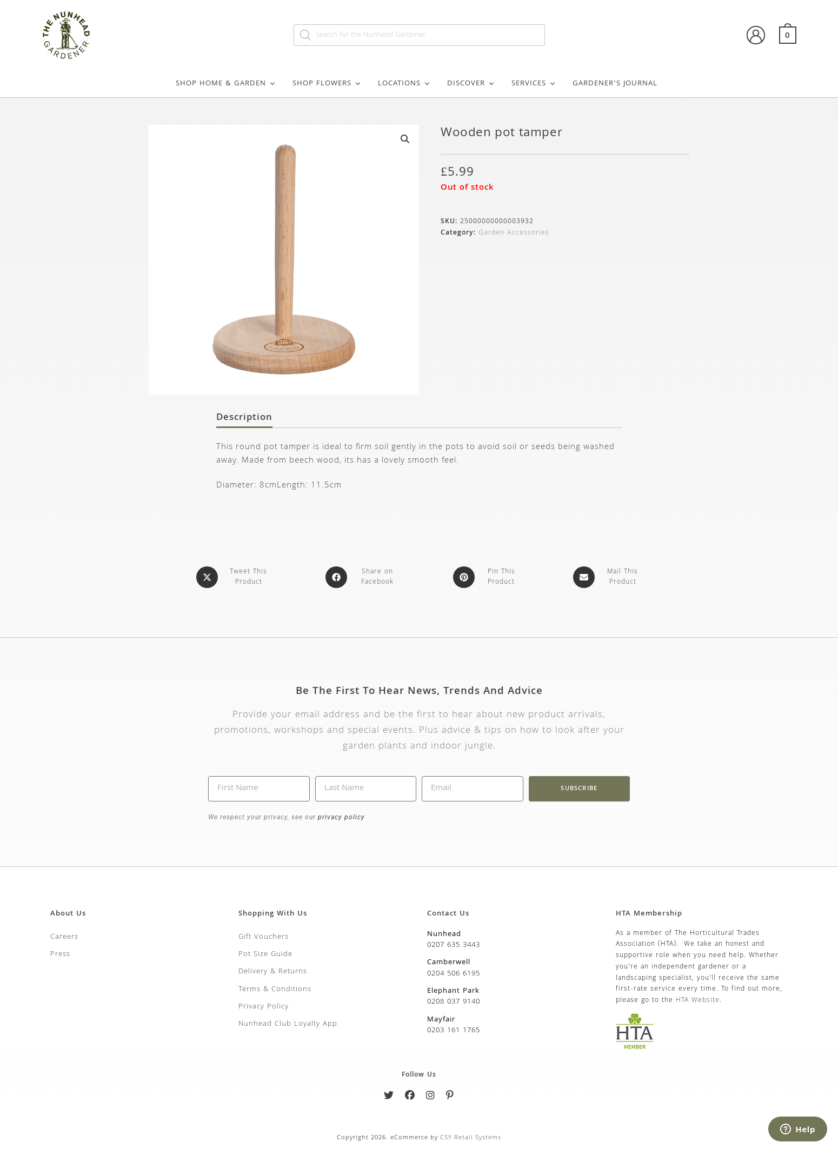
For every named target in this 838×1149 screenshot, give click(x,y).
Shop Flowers (327, 84)
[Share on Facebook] (363, 577)
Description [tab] (244, 418)
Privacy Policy (263, 1006)
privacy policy (340, 816)
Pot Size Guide (265, 954)
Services (533, 84)
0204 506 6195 (453, 973)
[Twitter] (389, 1097)
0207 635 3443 (453, 945)
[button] (405, 139)
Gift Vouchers (263, 936)
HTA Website (698, 1000)
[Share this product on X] (233, 577)
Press (60, 954)
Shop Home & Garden (226, 84)
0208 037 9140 (453, 1001)
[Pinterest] (450, 1097)
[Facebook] (410, 1097)
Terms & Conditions (274, 988)
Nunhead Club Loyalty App (287, 1024)
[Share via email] (608, 577)
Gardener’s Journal (615, 84)
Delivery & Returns (272, 971)
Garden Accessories (513, 233)
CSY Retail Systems (470, 1137)
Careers (64, 936)
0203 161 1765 (453, 1030)
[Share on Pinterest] (486, 577)
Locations (404, 84)
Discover (471, 84)
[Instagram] (430, 1097)
